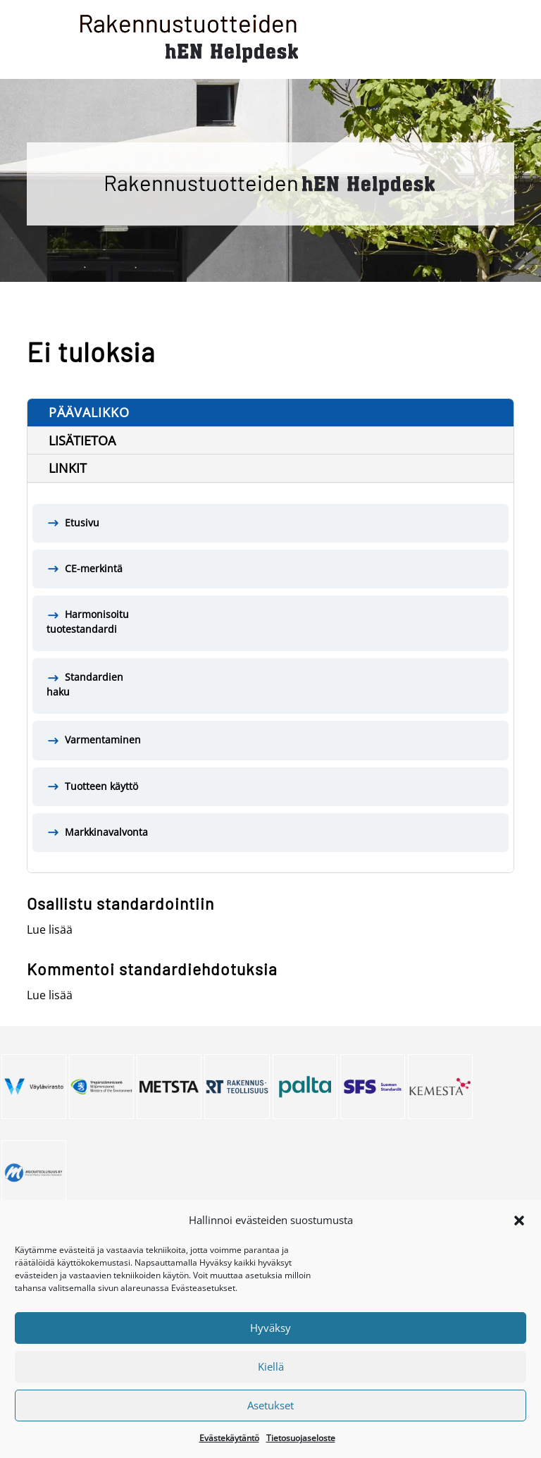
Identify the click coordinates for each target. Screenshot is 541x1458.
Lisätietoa (82, 440)
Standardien (270, 685)
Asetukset (270, 1417)
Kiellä (271, 1378)
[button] (519, 1232)
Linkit (68, 467)
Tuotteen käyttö (101, 786)
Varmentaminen (103, 739)
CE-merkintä (94, 568)
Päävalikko (89, 412)
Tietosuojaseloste (300, 1450)
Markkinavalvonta (106, 832)
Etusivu (82, 522)
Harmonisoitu (270, 622)
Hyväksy (270, 1340)
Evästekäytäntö (229, 1450)
